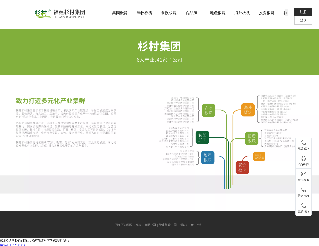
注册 (303, 12)
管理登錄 (165, 225)
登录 (303, 20)
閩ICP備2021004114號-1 (189, 225)
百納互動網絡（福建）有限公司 (135, 225)
